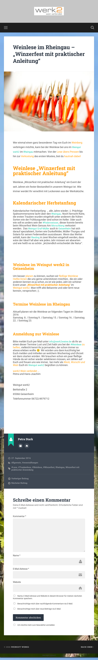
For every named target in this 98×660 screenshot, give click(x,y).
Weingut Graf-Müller (39, 228)
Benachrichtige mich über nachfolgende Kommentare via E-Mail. (45, 606)
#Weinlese (76, 344)
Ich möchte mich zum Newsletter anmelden (36, 628)
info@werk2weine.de (61, 341)
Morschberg (66, 225)
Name (16, 557)
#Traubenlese (24, 467)
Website (17, 585)
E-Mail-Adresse (21, 571)
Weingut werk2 (36, 365)
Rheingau (29, 151)
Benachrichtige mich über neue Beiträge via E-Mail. (39, 612)
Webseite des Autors (26, 445)
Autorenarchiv (20, 445)
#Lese (14, 467)
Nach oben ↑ (87, 650)
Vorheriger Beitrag (20, 478)
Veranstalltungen (30, 463)
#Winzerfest (48, 467)
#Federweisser (57, 222)
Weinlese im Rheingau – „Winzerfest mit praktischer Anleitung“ (46, 54)
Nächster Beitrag (19, 483)
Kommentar (19, 516)
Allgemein (16, 463)
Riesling (35, 237)
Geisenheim (66, 228)
